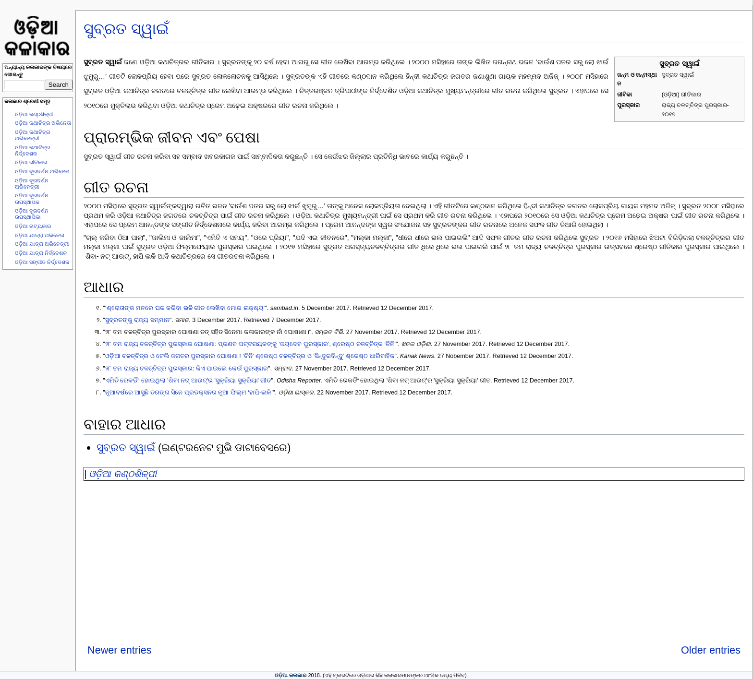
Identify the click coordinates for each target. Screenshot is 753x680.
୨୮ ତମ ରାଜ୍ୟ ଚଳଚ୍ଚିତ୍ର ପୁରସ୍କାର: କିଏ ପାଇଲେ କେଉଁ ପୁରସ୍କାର (186, 368)
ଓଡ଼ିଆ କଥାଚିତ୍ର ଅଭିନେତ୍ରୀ (32, 135)
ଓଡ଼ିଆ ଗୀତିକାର (31, 162)
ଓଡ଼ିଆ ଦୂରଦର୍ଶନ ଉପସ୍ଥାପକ (32, 198)
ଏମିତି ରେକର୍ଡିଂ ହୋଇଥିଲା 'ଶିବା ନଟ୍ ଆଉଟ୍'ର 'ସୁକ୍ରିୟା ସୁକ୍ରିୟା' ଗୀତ (188, 380)
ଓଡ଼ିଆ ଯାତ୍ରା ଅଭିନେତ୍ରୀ (42, 244)
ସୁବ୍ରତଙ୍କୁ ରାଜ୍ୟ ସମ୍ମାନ (137, 320)
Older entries (711, 650)
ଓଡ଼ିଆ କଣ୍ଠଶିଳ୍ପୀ (34, 114)
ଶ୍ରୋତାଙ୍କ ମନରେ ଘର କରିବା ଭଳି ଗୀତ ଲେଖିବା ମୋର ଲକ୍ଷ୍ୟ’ (186, 308)
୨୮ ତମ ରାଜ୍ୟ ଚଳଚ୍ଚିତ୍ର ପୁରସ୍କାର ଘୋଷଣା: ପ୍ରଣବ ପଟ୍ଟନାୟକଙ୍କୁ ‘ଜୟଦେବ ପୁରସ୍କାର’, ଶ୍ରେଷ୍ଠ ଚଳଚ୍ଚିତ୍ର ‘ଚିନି (249, 344)
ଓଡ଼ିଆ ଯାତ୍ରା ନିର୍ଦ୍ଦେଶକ (41, 253)
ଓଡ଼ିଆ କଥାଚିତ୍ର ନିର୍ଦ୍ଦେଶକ (32, 150)
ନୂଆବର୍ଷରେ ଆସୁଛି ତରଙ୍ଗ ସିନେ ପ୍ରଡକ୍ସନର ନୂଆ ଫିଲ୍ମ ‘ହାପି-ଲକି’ (189, 392)
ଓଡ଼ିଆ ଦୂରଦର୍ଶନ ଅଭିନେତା (42, 171)
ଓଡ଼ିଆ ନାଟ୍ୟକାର (33, 226)
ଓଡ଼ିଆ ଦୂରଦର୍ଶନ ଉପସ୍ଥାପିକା (32, 214)
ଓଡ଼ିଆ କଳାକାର (290, 675)
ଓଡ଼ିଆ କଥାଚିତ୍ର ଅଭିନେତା (43, 123)
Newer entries (119, 650)
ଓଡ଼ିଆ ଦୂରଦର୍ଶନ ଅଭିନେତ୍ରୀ (32, 184)
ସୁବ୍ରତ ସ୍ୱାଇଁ (126, 28)
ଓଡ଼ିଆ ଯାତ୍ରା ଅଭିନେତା (39, 235)
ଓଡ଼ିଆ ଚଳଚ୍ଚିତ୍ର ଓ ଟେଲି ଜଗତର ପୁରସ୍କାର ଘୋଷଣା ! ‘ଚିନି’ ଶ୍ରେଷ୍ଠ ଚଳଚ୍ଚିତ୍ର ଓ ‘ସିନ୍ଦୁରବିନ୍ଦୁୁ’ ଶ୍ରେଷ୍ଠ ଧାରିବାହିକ (250, 356)
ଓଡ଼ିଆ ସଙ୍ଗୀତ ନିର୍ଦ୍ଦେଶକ (42, 262)
